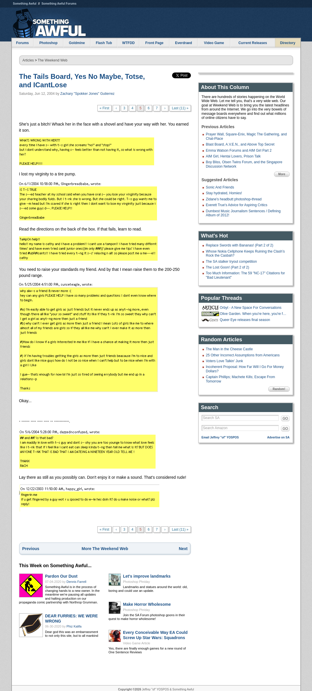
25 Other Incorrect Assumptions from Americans (243, 355)
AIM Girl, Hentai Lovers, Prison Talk (233, 156)
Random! (279, 389)
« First (104, 108)
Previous (30, 548)
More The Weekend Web (105, 548)
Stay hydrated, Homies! (224, 193)
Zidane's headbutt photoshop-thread (234, 199)
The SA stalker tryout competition (231, 262)
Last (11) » (180, 108)
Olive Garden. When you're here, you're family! (254, 314)
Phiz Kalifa (74, 626)
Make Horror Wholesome (147, 604)
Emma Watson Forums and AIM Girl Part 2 (239, 150)
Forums (22, 43)
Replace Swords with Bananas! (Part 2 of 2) (239, 245)
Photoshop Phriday (136, 581)
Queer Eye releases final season (245, 320)
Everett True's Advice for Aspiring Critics (236, 205)
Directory (287, 43)
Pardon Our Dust (61, 576)
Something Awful (25, 3)
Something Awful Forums (58, 3)
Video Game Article (136, 643)
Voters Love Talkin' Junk (224, 361)
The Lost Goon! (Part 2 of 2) (227, 267)
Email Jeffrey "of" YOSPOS (220, 437)
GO (285, 418)
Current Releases (252, 43)
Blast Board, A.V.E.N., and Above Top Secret (240, 144)
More (281, 174)
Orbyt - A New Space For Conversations (251, 308)
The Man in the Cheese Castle (229, 349)
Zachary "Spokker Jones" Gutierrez (87, 94)
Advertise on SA (278, 437)
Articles (28, 60)
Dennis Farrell (76, 581)
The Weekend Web (52, 60)
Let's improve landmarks (147, 576)
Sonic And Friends (220, 187)
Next (183, 548)
